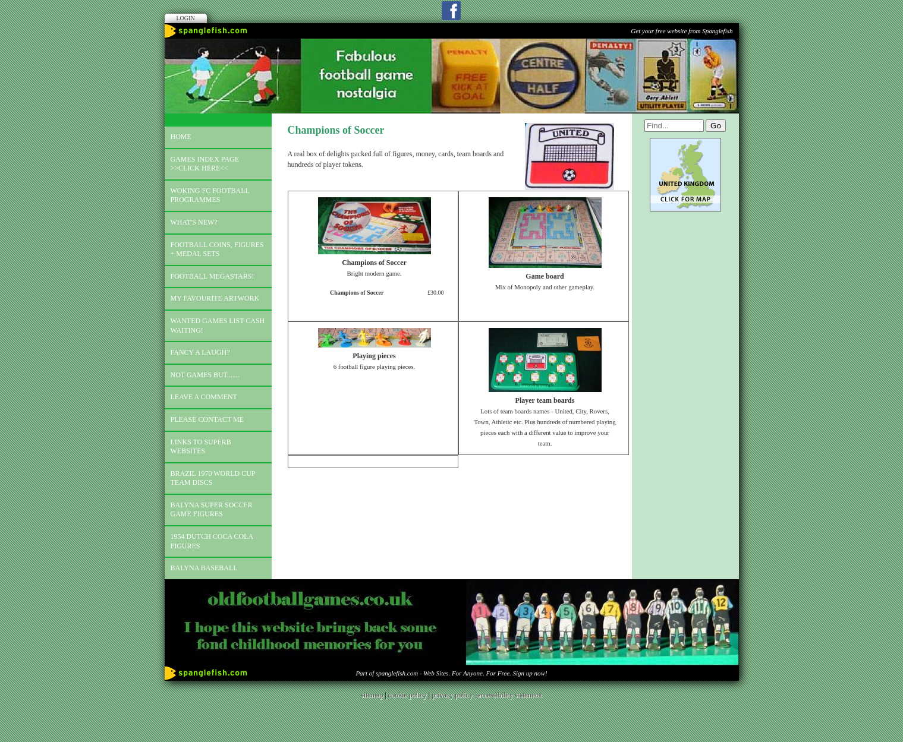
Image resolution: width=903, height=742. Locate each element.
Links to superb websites (201, 447)
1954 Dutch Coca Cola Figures (212, 541)
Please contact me (207, 419)
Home (181, 136)
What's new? (194, 222)
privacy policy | (454, 695)
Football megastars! (212, 276)
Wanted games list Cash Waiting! (218, 325)
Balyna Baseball (204, 568)
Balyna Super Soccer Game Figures (212, 510)
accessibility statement (510, 695)
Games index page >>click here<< (205, 164)
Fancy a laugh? (200, 352)
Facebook (451, 10)
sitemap (372, 695)
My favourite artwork (215, 298)
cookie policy (407, 695)
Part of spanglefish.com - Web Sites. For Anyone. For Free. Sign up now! (451, 673)
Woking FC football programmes (210, 195)
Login (186, 18)
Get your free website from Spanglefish (681, 30)
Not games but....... (205, 375)
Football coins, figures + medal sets (217, 249)
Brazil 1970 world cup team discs (213, 478)
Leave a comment (204, 397)
